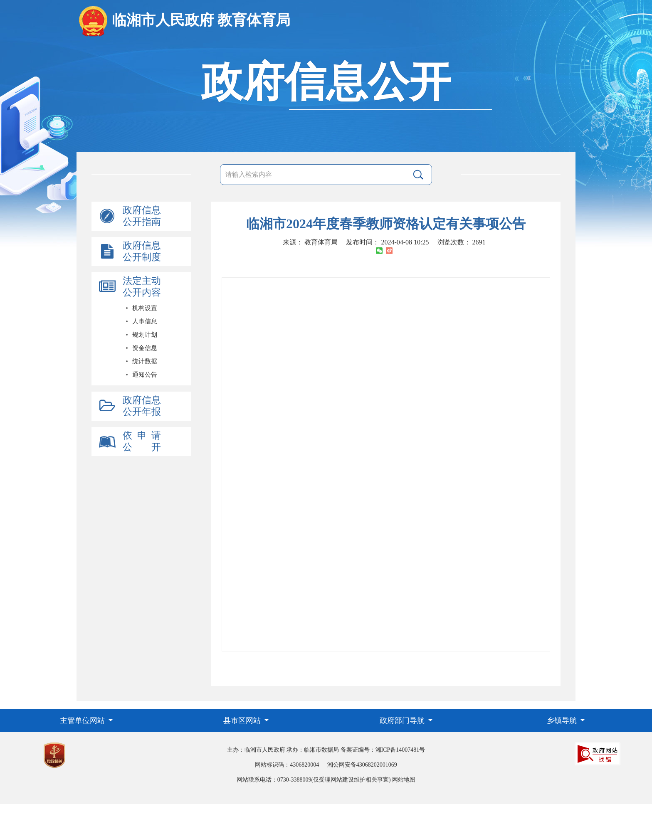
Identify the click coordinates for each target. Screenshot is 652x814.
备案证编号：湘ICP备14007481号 (383, 750)
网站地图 (403, 780)
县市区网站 (243, 720)
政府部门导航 (403, 720)
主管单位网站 (83, 720)
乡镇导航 (563, 720)
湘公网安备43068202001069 (362, 765)
